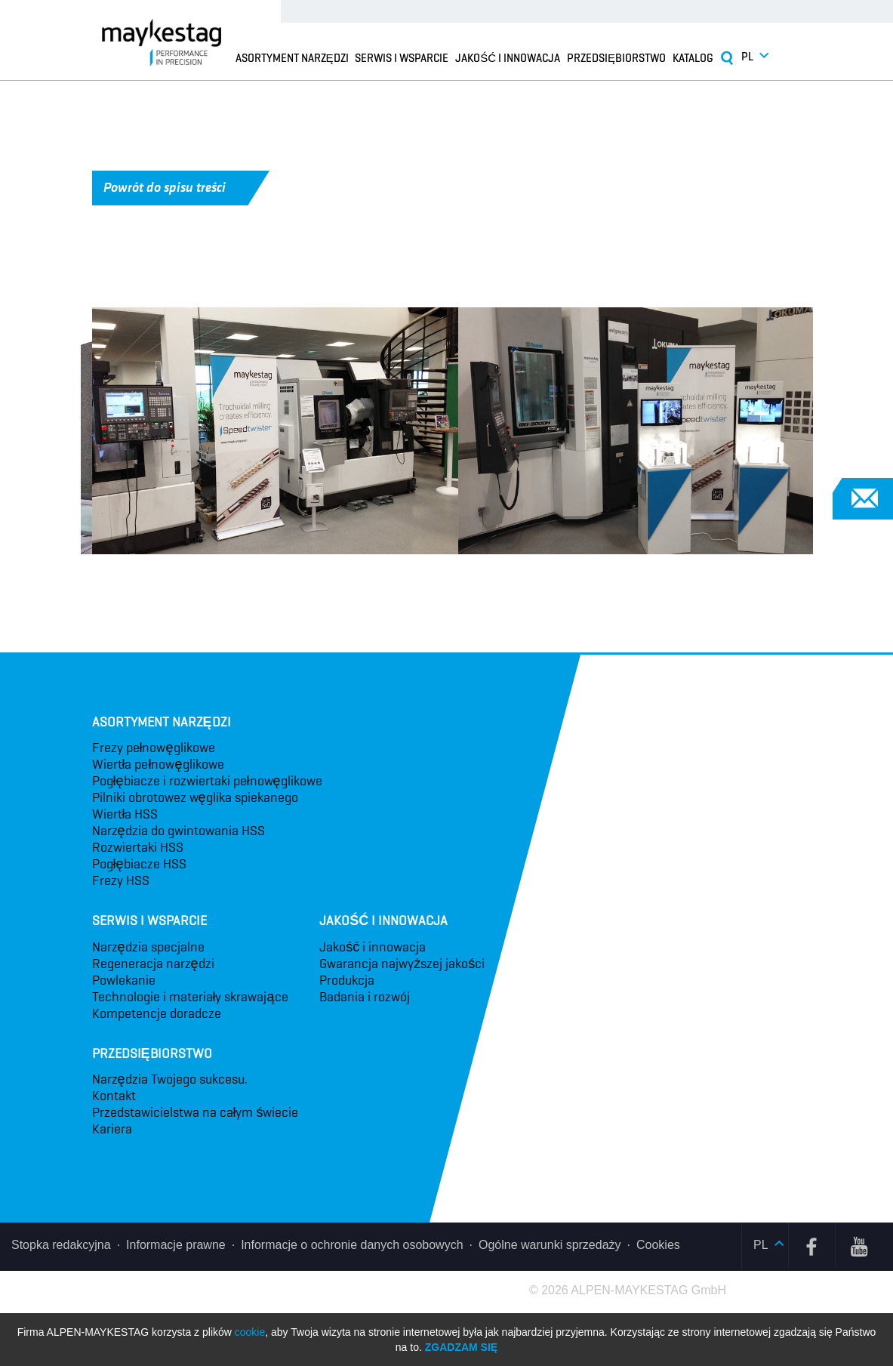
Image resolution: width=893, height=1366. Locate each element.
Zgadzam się (461, 1347)
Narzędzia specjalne (148, 946)
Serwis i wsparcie (401, 57)
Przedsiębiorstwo (616, 57)
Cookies (658, 1244)
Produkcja (346, 980)
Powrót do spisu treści (175, 188)
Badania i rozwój (364, 996)
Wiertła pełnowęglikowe (158, 764)
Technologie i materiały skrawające (190, 996)
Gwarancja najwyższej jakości (402, 963)
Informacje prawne (176, 1244)
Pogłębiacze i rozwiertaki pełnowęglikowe (207, 780)
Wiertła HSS (125, 814)
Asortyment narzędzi (292, 57)
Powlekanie (124, 980)
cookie (250, 1332)
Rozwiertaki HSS (137, 847)
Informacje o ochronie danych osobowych (352, 1244)
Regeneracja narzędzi (153, 963)
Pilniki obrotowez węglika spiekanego (195, 797)
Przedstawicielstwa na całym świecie (195, 1112)
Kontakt (114, 1095)
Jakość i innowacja (507, 57)
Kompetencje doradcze (156, 1013)
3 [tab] (477, 577)
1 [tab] (326, 577)
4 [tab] (552, 577)
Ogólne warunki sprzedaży (550, 1244)
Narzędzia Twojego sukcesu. (170, 1079)
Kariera (112, 1128)
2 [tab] (401, 577)
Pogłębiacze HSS (139, 863)
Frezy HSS (120, 880)
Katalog (693, 57)
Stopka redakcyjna (61, 1244)
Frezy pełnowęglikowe (153, 747)
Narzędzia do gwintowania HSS (178, 830)
